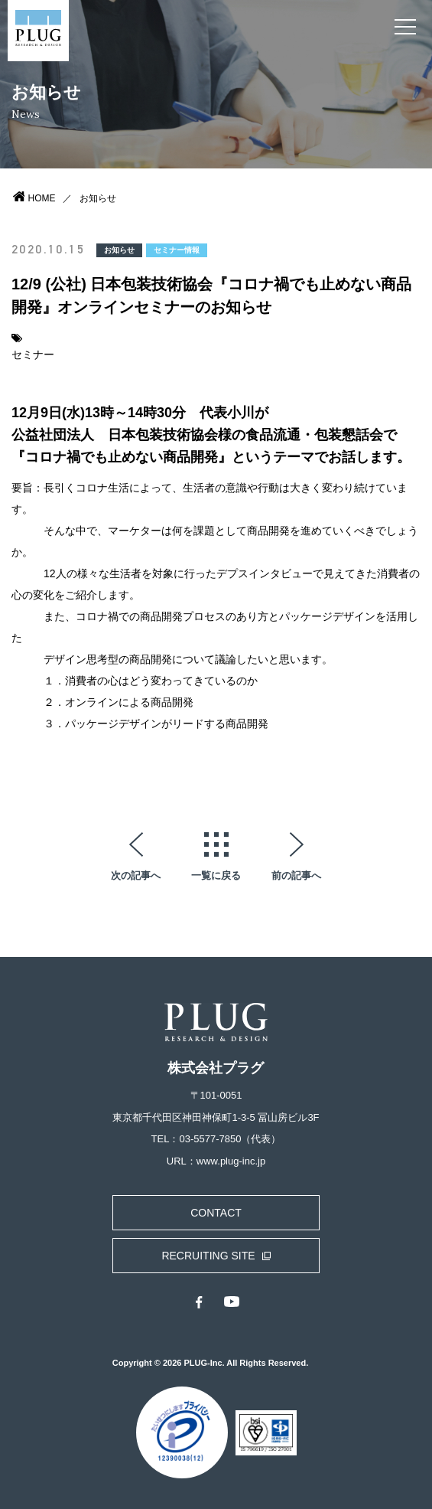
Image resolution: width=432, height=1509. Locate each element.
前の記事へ (296, 875)
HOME (42, 198)
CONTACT (216, 1213)
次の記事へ (136, 875)
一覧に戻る (216, 875)
